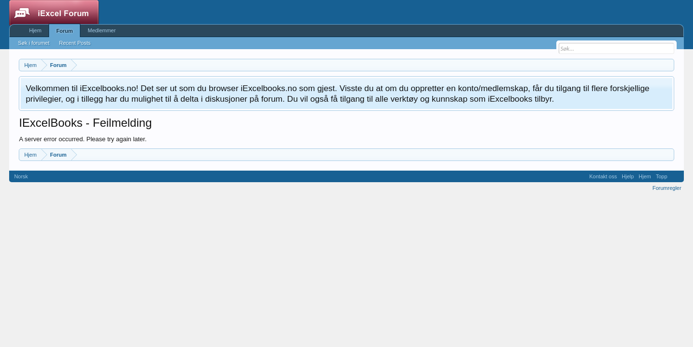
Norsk (21, 176)
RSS (675, 176)
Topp (661, 176)
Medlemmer (102, 30)
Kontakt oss (603, 176)
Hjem (35, 30)
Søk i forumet (33, 43)
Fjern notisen (666, 87)
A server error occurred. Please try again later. (82, 139)
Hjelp (628, 176)
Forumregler (667, 188)
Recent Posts (74, 43)
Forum (64, 31)
